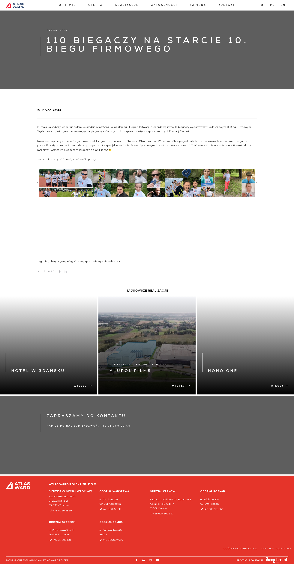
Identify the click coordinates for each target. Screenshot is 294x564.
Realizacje (127, 5)
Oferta (95, 5)
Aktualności (164, 5)
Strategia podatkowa (276, 548)
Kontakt (227, 5)
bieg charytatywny (55, 261)
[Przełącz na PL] (272, 5)
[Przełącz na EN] (283, 5)
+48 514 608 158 (61, 539)
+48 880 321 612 (112, 508)
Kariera (198, 5)
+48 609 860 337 (163, 513)
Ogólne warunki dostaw (241, 548)
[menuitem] (67, 5)
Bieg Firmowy (75, 261)
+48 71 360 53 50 (62, 510)
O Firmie (67, 5)
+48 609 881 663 (213, 508)
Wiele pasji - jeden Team (107, 261)
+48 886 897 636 (113, 539)
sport (88, 261)
